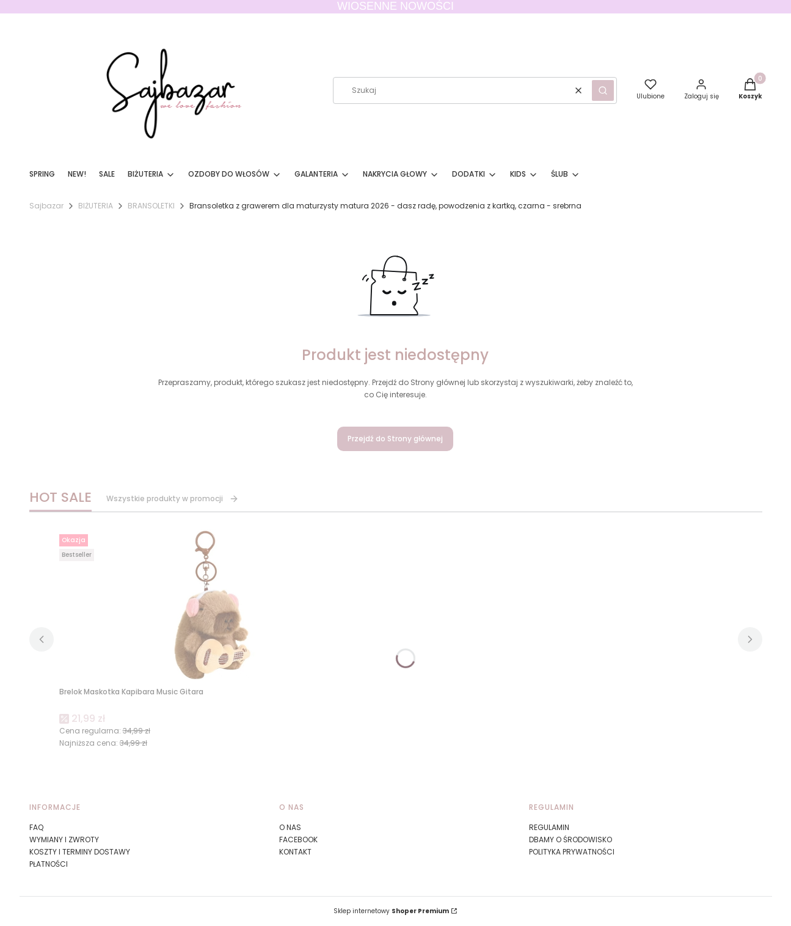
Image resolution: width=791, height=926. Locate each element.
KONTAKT (295, 852)
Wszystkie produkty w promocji (172, 498)
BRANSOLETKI (151, 205)
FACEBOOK (298, 839)
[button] (603, 90)
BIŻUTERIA (95, 205)
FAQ (36, 827)
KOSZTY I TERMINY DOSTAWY (79, 852)
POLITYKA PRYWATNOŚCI (571, 852)
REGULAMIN (549, 827)
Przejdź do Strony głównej (395, 438)
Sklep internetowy (391, 911)
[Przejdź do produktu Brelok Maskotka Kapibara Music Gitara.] (212, 605)
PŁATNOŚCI (48, 864)
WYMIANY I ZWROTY (64, 839)
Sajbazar (46, 205)
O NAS (290, 827)
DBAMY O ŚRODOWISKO (570, 839)
